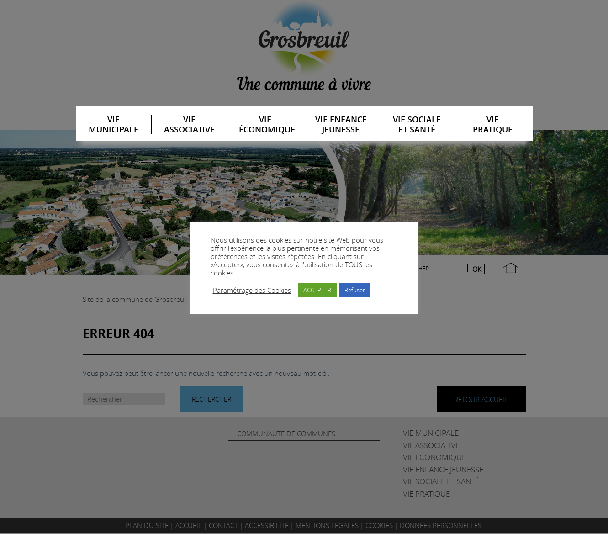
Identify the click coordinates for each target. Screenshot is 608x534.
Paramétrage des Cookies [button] (252, 290)
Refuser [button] (354, 290)
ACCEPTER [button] (317, 290)
